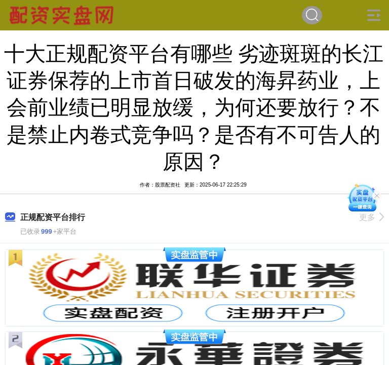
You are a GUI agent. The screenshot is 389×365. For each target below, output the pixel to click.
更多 (371, 217)
